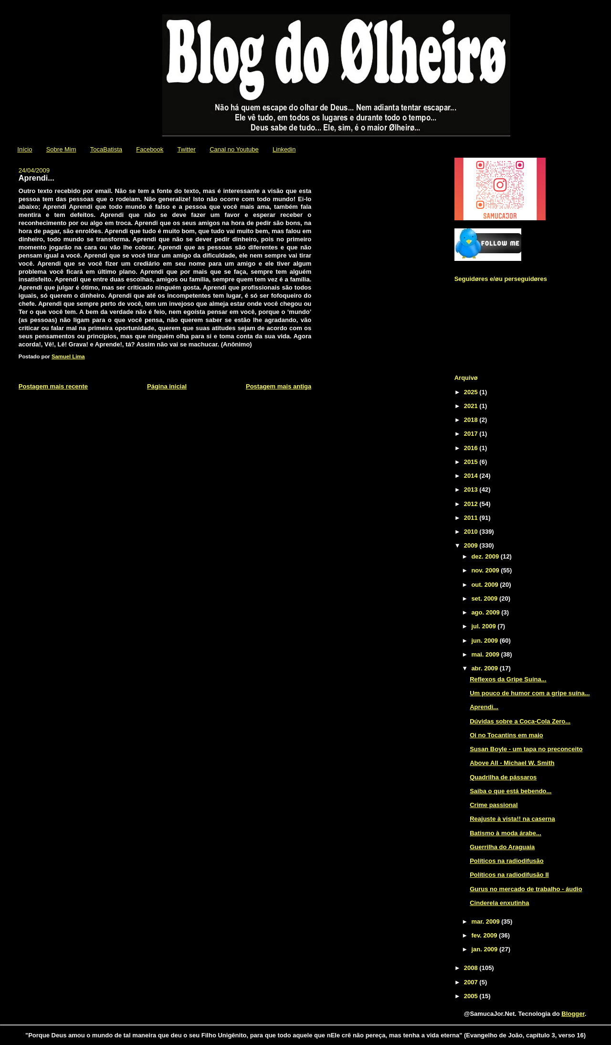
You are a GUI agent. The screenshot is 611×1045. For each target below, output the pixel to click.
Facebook (149, 149)
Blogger (572, 1013)
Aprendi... (484, 707)
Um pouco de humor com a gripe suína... (530, 693)
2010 (472, 531)
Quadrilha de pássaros (503, 777)
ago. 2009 (486, 612)
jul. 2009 (484, 626)
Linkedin (284, 149)
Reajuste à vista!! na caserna (512, 818)
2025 (472, 392)
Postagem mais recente (53, 386)
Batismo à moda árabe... (505, 833)
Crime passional (493, 804)
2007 (472, 982)
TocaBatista (106, 149)
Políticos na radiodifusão (507, 860)
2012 (472, 503)
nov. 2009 (486, 570)
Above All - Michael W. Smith (512, 762)
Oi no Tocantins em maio (506, 735)
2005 (472, 996)
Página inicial (167, 386)
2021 (472, 405)
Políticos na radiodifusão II (509, 874)
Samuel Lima (68, 356)
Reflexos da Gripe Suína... (508, 679)
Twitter (187, 149)
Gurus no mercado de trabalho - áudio (526, 889)
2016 (472, 448)
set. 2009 (485, 598)
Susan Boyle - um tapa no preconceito (526, 749)
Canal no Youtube (234, 149)
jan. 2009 (485, 949)
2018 (472, 419)
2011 (472, 517)
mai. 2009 (486, 654)
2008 (472, 967)
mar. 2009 (486, 921)
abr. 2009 (485, 668)
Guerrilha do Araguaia (502, 847)
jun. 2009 (485, 640)
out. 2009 (485, 584)
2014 (472, 475)
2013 (472, 489)
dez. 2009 (485, 556)
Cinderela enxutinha (499, 902)
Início (24, 149)
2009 (472, 545)
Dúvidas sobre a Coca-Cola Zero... (520, 721)
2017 (472, 433)
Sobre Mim (61, 149)
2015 (472, 461)
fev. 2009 (485, 935)
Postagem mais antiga (278, 386)
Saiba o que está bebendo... (510, 791)
